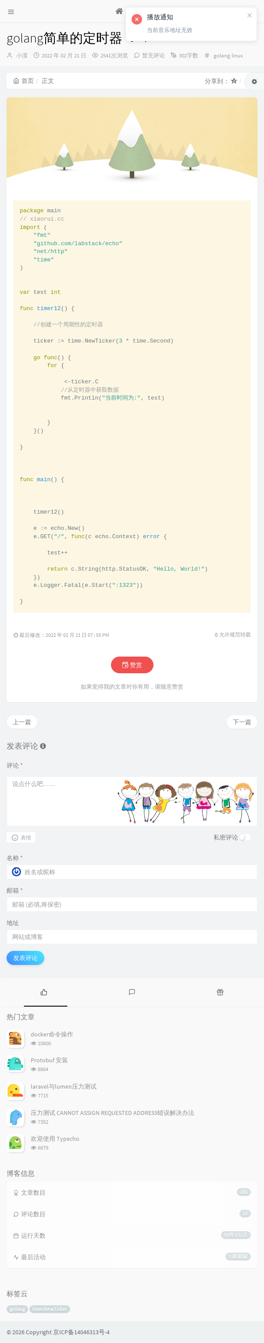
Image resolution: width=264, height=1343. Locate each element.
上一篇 (22, 722)
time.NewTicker (49, 1309)
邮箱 (15, 890)
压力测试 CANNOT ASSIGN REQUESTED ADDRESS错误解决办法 (112, 1113)
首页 (23, 81)
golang (222, 55)
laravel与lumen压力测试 (63, 1086)
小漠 (22, 55)
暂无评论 (153, 55)
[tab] (44, 991)
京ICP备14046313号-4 (81, 1332)
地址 (13, 923)
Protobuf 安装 (49, 1060)
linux (237, 55)
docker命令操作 (52, 1034)
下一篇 (242, 722)
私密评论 (226, 837)
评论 (15, 765)
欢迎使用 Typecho (55, 1139)
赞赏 (132, 665)
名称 (15, 858)
